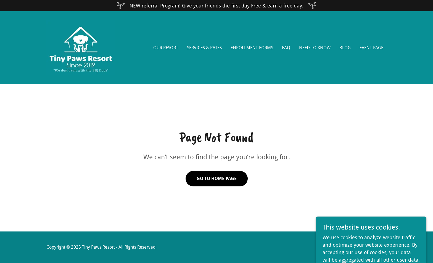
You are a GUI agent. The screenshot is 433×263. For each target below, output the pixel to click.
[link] (80, 47)
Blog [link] (345, 47)
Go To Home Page (217, 178)
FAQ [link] (286, 47)
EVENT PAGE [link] (371, 47)
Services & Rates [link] (204, 47)
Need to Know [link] (315, 47)
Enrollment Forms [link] (252, 47)
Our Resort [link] (165, 47)
